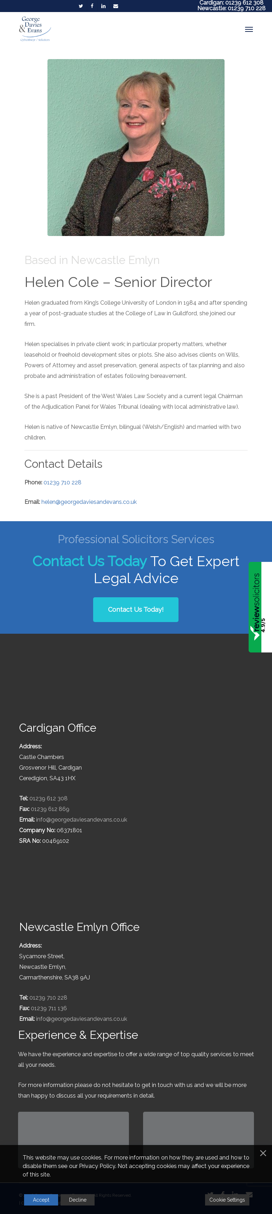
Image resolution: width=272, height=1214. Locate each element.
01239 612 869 (50, 809)
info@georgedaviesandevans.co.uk (81, 819)
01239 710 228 (247, 8)
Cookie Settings (227, 1200)
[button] (249, 29)
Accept (41, 1200)
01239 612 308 (48, 798)
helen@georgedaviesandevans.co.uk (89, 502)
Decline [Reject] (77, 1200)
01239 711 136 (49, 1008)
